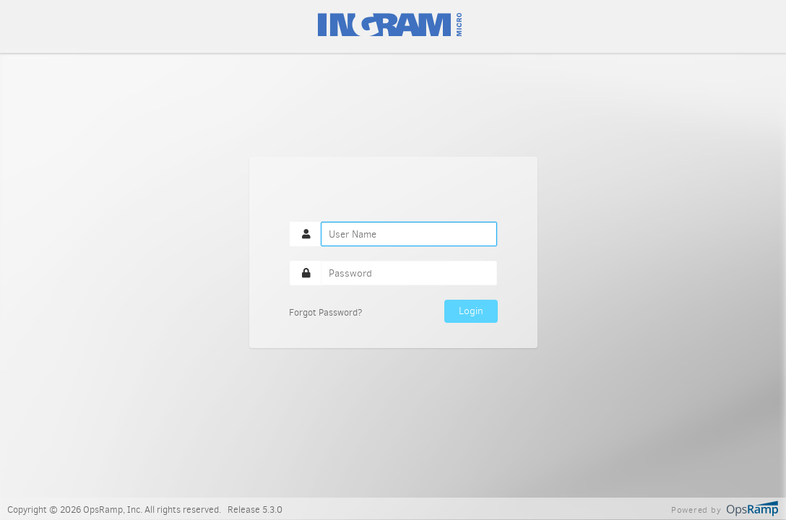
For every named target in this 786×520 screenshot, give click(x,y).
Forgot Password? (326, 312)
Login (471, 311)
